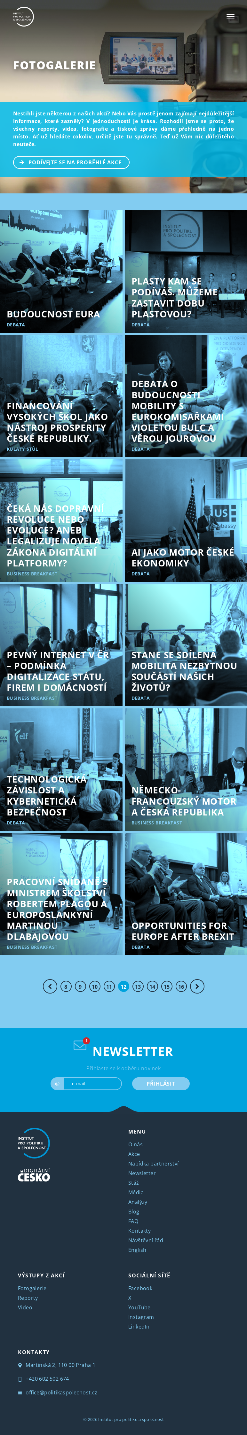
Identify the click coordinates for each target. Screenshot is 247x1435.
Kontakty (139, 1230)
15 (167, 986)
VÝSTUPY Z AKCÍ (41, 1275)
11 (109, 986)
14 (152, 986)
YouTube (139, 1307)
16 (181, 986)
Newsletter (142, 1173)
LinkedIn (138, 1326)
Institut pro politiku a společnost (131, 1419)
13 (138, 986)
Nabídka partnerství (153, 1163)
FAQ (133, 1221)
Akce (134, 1154)
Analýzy (137, 1201)
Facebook (140, 1288)
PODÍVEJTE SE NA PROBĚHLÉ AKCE (68, 162)
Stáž (133, 1182)
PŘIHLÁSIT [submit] (161, 1083)
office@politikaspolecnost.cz (58, 1392)
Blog (133, 1211)
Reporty (28, 1297)
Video (25, 1307)
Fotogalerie (54, 65)
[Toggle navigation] (230, 16)
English (137, 1249)
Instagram (141, 1317)
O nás (135, 1144)
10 (95, 986)
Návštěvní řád (145, 1240)
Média (136, 1192)
